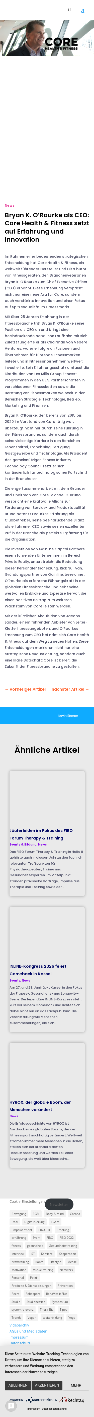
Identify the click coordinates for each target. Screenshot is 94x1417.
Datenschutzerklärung (54, 1408)
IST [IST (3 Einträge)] (33, 1254)
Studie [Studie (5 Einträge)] (16, 1302)
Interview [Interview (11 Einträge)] (18, 1254)
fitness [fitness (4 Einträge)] (16, 1246)
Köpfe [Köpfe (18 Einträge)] (39, 1262)
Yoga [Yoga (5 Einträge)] (71, 1317)
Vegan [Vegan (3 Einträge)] (32, 1317)
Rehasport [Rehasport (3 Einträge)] (33, 1294)
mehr (76, 1385)
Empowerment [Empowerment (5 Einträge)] (22, 1230)
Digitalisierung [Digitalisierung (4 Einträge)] (34, 1222)
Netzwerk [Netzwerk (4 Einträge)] (66, 1270)
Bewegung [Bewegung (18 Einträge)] (19, 1214)
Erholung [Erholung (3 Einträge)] (63, 1230)
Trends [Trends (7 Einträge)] (16, 1317)
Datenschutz (20, 1343)
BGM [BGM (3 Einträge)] (36, 1214)
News (10, 205)
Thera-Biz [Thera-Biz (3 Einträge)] (46, 1309)
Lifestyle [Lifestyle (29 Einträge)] (55, 1262)
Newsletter (59, 1204)
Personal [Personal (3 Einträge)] (18, 1277)
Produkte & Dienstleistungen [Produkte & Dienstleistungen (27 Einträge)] (31, 1285)
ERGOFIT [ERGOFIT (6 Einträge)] (44, 1230)
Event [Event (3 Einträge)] (36, 1237)
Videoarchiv (19, 1325)
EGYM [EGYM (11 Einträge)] (55, 1222)
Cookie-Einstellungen (27, 1201)
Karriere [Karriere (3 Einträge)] (47, 1254)
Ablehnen (18, 1385)
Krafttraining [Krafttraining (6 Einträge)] (20, 1262)
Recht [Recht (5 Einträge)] (15, 1294)
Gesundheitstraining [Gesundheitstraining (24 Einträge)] (63, 1246)
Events (15, 980)
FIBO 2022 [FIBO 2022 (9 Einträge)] (66, 1237)
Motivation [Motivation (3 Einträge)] (19, 1270)
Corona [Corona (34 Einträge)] (75, 1214)
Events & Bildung (23, 844)
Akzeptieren (47, 1385)
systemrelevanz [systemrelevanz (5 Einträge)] (23, 1309)
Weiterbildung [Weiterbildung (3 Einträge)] (52, 1317)
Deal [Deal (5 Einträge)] (15, 1222)
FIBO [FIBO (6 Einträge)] (50, 1237)
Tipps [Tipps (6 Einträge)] (63, 1309)
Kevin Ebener (68, 716)
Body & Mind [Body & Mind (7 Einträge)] (55, 1214)
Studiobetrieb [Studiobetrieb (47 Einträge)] (36, 1302)
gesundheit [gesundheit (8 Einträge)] (35, 1246)
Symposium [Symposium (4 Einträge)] (60, 1302)
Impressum (19, 1337)
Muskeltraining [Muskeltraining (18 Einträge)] (43, 1270)
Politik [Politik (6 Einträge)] (34, 1277)
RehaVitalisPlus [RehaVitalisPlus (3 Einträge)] (56, 1294)
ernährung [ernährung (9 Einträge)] (19, 1237)
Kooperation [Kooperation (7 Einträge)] (67, 1254)
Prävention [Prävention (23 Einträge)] (65, 1285)
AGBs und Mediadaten (28, 1331)
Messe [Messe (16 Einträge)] (72, 1262)
